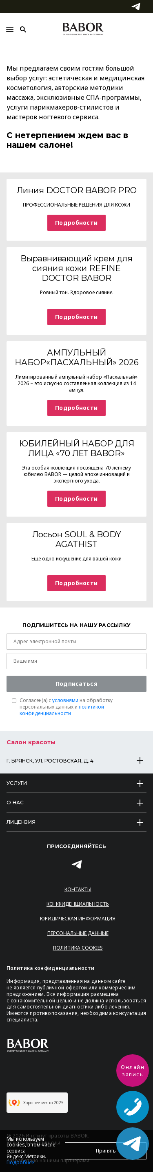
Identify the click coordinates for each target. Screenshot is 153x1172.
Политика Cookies (78, 947)
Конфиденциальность (78, 904)
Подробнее (20, 1162)
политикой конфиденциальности (62, 710)
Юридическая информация (77, 918)
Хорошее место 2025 (36, 1102)
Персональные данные (78, 933)
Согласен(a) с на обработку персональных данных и (66, 707)
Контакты (77, 889)
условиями (65, 700)
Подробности (76, 222)
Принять (106, 1150)
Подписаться (76, 683)
